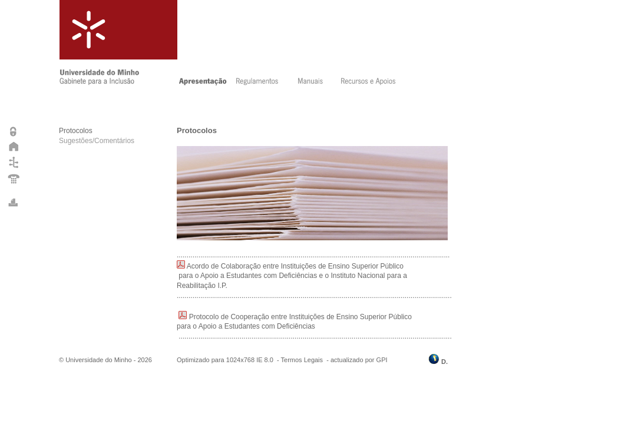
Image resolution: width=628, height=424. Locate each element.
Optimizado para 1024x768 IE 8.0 (225, 359)
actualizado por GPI (359, 359)
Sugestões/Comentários (96, 141)
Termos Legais (302, 359)
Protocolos (75, 131)
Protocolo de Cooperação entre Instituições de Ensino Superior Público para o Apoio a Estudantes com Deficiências (295, 327)
